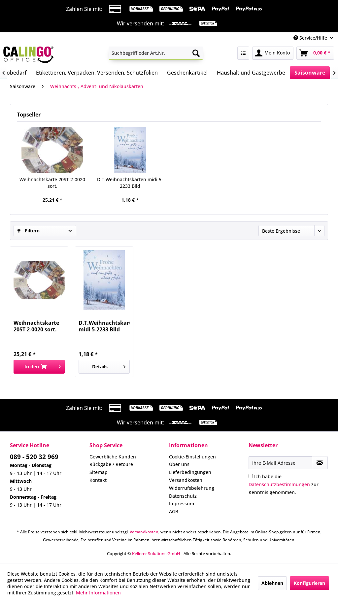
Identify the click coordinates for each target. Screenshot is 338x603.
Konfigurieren (309, 583)
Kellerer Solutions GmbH (156, 553)
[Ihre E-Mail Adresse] (280, 462)
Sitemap (98, 472)
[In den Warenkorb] (39, 367)
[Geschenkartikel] (187, 72)
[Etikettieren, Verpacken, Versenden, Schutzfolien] (96, 72)
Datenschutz (183, 496)
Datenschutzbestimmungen (279, 484)
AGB (173, 511)
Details (108, 365)
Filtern (28, 230)
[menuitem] (156, 53)
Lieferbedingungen (190, 472)
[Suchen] (196, 53)
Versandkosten (185, 480)
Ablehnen (272, 583)
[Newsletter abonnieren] (320, 462)
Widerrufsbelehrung (191, 488)
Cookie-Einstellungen (192, 456)
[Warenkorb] (315, 53)
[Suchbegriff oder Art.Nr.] (156, 53)
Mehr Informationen (98, 592)
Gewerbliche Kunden (112, 456)
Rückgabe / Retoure (111, 464)
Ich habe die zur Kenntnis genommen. (284, 484)
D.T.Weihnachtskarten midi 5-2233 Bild (130, 182)
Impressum (181, 503)
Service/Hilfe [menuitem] (310, 38)
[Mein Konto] (272, 53)
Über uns (179, 464)
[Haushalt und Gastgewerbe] (251, 72)
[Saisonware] (310, 72)
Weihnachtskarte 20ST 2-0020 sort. (52, 182)
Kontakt (98, 480)
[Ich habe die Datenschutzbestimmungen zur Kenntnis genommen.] (251, 476)
